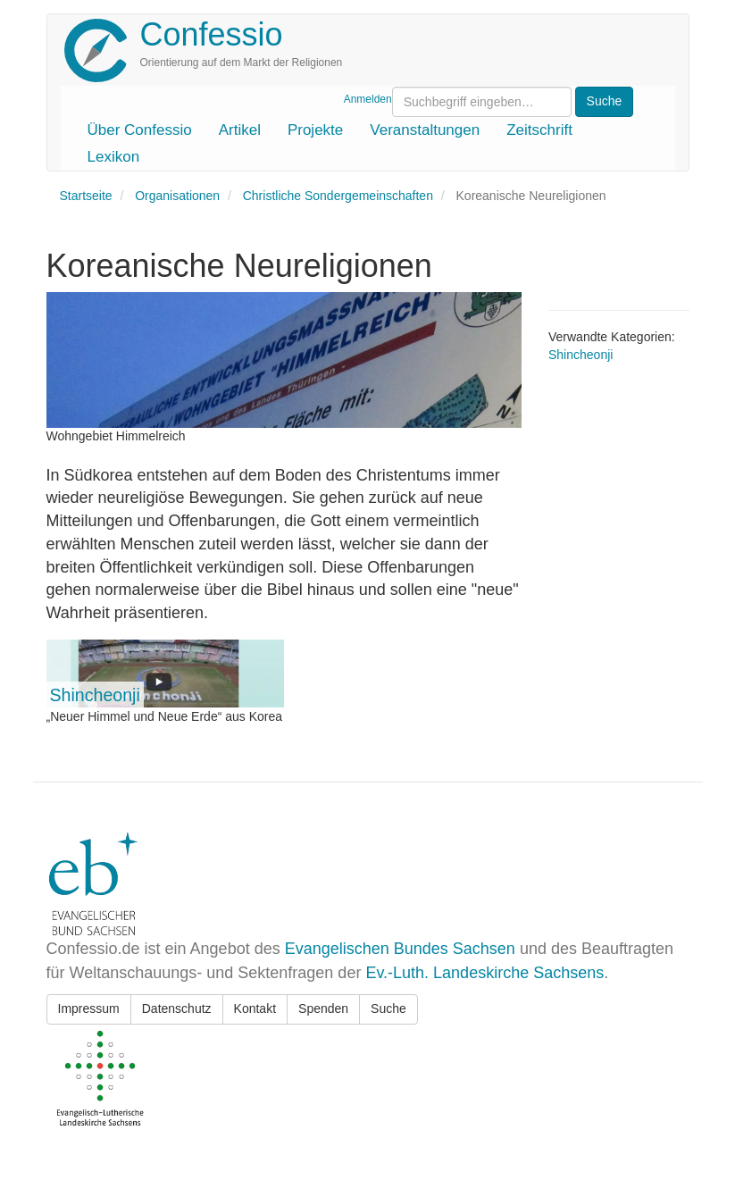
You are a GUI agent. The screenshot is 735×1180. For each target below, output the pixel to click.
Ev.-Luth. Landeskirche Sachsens (484, 973)
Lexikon (114, 156)
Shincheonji (95, 695)
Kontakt (255, 1008)
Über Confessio (140, 129)
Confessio (211, 34)
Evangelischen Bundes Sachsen (400, 949)
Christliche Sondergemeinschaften (338, 195)
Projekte (315, 129)
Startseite (86, 195)
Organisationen (177, 195)
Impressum (89, 1008)
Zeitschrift (539, 129)
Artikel (240, 129)
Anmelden (368, 99)
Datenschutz (177, 1008)
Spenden (323, 1008)
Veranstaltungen (425, 129)
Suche (388, 1008)
